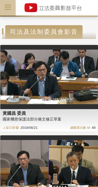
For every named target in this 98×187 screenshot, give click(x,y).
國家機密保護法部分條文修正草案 (32, 119)
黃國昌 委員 (14, 113)
